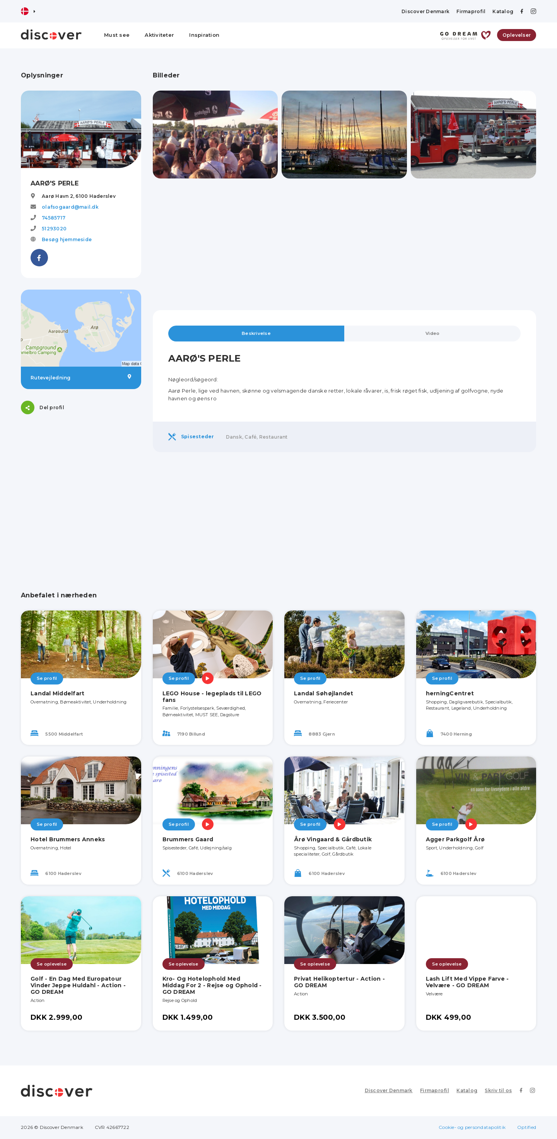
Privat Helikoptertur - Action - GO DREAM (339, 982)
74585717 (53, 218)
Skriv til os (500, 1091)
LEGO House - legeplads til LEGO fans (212, 697)
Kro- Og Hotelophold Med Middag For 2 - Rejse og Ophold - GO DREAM (212, 986)
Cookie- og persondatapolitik (472, 1127)
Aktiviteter (159, 35)
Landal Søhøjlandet (324, 693)
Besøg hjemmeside (67, 239)
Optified (526, 1127)
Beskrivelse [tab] (256, 333)
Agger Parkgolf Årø (455, 839)
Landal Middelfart (57, 693)
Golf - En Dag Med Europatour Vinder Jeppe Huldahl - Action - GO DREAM (78, 986)
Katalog (502, 11)
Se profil (47, 678)
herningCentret (450, 693)
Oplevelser (516, 35)
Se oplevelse (52, 964)
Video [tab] (432, 333)
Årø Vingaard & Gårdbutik (333, 839)
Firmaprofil (470, 11)
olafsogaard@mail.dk (70, 207)
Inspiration (204, 35)
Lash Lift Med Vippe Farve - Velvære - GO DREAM (467, 982)
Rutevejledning (81, 377)
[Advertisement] (81, 474)
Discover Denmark (425, 11)
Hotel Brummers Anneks (68, 839)
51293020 (54, 229)
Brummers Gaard (188, 839)
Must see (117, 35)
